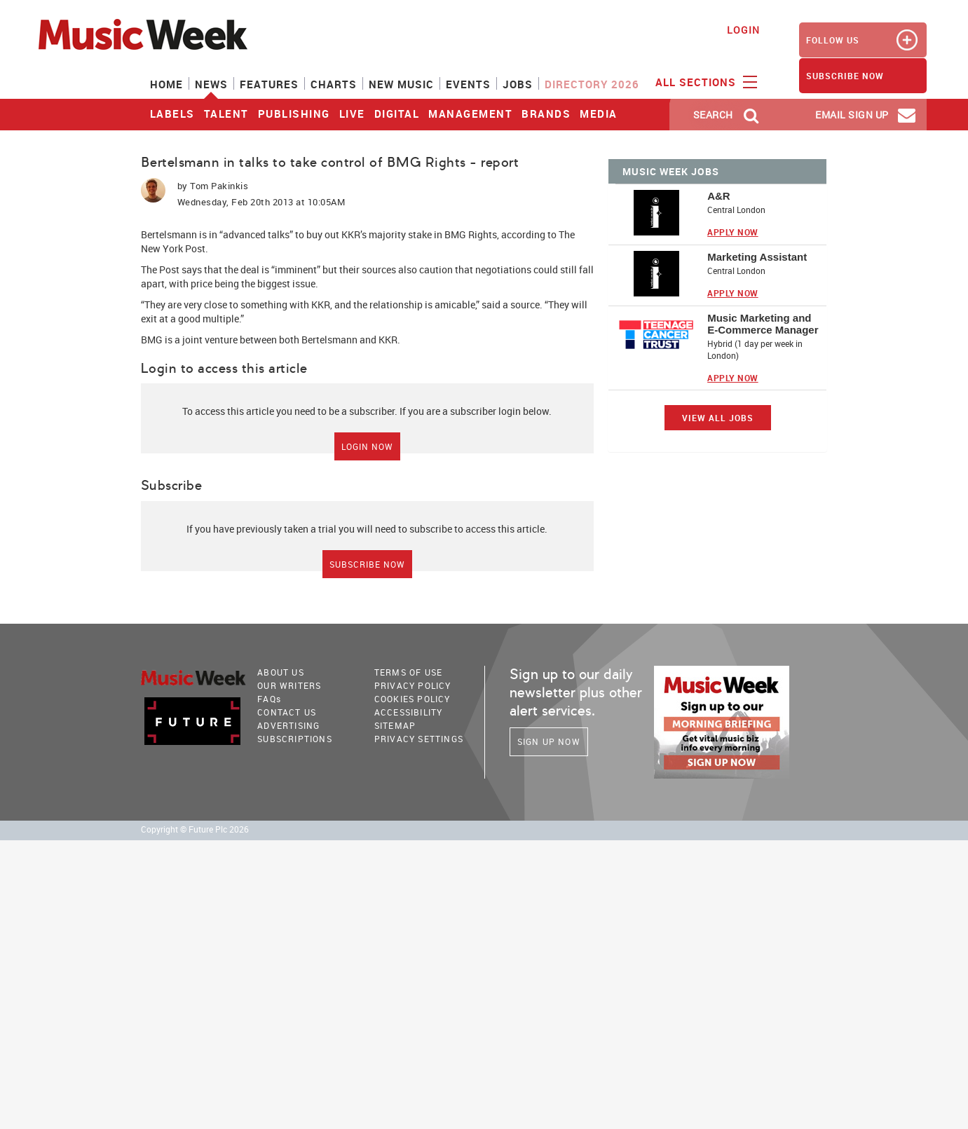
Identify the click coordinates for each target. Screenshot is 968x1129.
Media (599, 114)
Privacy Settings (418, 738)
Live (352, 114)
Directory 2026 (592, 84)
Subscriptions (294, 738)
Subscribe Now (367, 564)
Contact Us (286, 712)
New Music (401, 84)
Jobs (518, 84)
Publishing (294, 114)
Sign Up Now (548, 741)
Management (470, 114)
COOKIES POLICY (412, 698)
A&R (718, 196)
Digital (397, 114)
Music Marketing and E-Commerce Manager (762, 324)
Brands (546, 114)
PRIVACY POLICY (412, 685)
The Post (160, 269)
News (211, 84)
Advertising (288, 725)
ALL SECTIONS (704, 81)
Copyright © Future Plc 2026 (195, 829)
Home (166, 84)
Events (468, 84)
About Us (280, 672)
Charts (334, 84)
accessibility (408, 712)
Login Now (367, 446)
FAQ (269, 698)
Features (269, 84)
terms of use (408, 672)
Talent (226, 114)
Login (743, 29)
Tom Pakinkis (219, 185)
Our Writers (289, 685)
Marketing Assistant (757, 257)
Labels (172, 114)
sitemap (395, 725)
